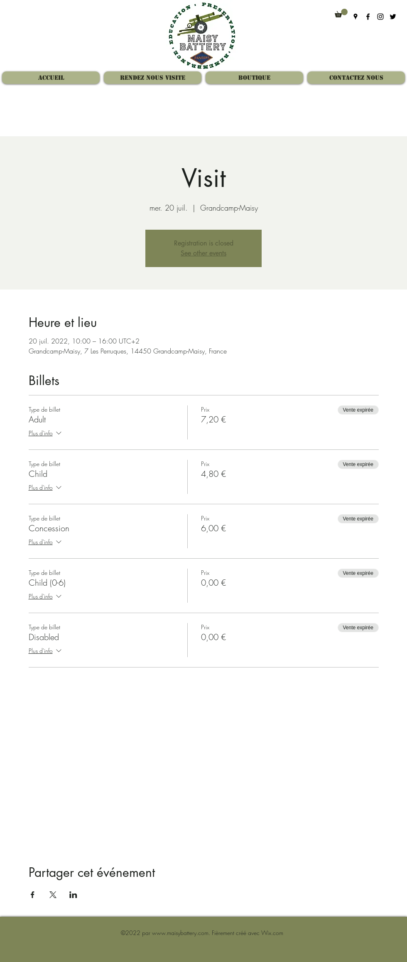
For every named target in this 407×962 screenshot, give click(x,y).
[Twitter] (393, 16)
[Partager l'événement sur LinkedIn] (73, 894)
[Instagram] (380, 16)
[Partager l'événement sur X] (53, 894)
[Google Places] (355, 16)
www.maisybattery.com (180, 933)
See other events (203, 253)
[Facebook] (368, 16)
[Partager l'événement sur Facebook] (33, 894)
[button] (341, 13)
